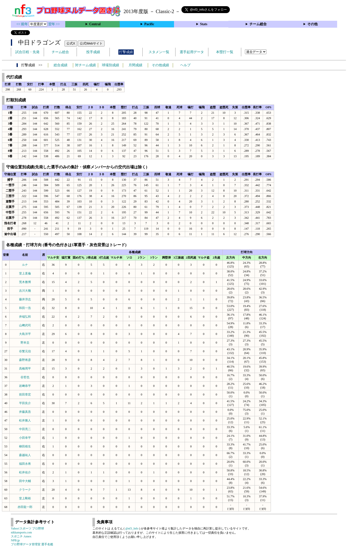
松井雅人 (25, 420)
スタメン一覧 (159, 52)
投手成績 (93, 52)
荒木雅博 (25, 282)
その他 (312, 24)
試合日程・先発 (27, 52)
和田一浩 (25, 308)
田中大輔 (25, 481)
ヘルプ (185, 65)
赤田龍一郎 (25, 507)
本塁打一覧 (224, 52)
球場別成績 (110, 65)
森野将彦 (25, 360)
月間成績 (135, 65)
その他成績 (160, 65)
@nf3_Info (131, 528)
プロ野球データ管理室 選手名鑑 (32, 544)
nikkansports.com (21, 532)
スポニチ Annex (21, 536)
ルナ (25, 264)
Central (95, 24)
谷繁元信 (25, 351)
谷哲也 (25, 377)
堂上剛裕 (25, 498)
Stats (203, 24)
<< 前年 (22, 24)
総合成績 (60, 65)
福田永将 (25, 463)
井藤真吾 (25, 412)
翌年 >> (54, 24)
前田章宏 (25, 394)
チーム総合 (258, 24)
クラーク (25, 489)
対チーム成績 (85, 65)
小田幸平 (25, 437)
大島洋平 (25, 334)
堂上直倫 (25, 273)
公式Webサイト (91, 43)
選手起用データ (192, 52)
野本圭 (25, 342)
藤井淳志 (25, 299)
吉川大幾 (25, 290)
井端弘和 (25, 316)
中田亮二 (25, 429)
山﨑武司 (25, 325)
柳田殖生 (25, 446)
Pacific (149, 24)
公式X (70, 43)
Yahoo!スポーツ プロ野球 (27, 528)
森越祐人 (25, 455)
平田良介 (25, 403)
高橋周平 (25, 368)
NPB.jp (15, 540)
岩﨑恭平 (25, 386)
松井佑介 (25, 472)
